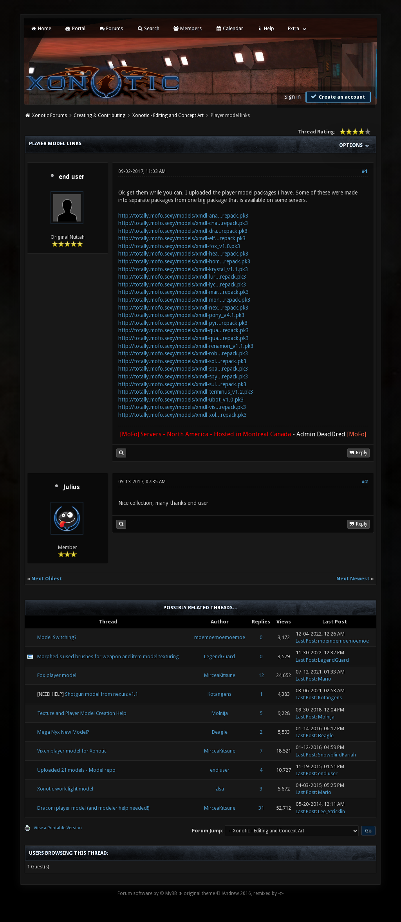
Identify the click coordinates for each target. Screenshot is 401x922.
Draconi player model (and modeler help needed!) (93, 808)
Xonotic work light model (65, 789)
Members (187, 28)
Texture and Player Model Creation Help (81, 713)
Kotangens (219, 694)
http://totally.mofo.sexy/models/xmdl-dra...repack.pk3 (183, 231)
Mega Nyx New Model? (63, 732)
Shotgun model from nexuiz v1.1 (101, 694)
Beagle (220, 732)
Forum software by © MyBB (147, 893)
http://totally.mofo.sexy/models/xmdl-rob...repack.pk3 (183, 353)
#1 (364, 171)
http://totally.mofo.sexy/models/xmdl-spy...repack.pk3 (183, 376)
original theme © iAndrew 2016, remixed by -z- (234, 893)
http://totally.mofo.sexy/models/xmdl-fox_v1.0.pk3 (179, 246)
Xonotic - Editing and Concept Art (168, 115)
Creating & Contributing (99, 115)
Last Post (306, 641)
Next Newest (353, 579)
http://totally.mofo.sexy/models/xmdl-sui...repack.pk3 (182, 384)
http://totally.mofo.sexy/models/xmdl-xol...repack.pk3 (182, 415)
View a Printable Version (58, 827)
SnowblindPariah (337, 755)
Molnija (219, 713)
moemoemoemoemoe (219, 637)
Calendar (229, 28)
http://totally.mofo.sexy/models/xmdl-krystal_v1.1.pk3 (183, 269)
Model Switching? (57, 637)
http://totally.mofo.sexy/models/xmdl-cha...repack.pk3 (183, 223)
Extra (293, 28)
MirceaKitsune (219, 675)
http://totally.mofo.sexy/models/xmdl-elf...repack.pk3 (182, 238)
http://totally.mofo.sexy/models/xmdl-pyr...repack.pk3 (183, 323)
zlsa (219, 789)
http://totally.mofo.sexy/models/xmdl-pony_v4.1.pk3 (181, 315)
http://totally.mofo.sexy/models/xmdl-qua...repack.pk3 (183, 330)
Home (41, 28)
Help (265, 28)
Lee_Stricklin (331, 811)
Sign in (292, 97)
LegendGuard (219, 656)
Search (148, 28)
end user (72, 176)
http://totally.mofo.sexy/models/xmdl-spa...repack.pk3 (183, 369)
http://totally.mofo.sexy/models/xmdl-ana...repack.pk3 (183, 215)
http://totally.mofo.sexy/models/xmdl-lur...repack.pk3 (182, 277)
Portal (75, 28)
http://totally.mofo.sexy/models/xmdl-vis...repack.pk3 (182, 407)
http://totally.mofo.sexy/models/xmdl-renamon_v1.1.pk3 (186, 346)
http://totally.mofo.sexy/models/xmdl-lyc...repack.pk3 (182, 284)
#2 (364, 481)
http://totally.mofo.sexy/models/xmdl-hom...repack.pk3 (184, 261)
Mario (324, 679)
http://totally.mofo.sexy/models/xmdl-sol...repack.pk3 (182, 361)
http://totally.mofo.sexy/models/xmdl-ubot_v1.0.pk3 (181, 399)
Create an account (337, 97)
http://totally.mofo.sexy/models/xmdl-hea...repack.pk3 (183, 253)
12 (261, 675)
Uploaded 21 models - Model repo (76, 770)
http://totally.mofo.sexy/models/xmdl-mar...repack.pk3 (183, 292)
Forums (111, 28)
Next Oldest (46, 579)
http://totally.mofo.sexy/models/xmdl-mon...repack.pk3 (184, 300)
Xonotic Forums (49, 115)
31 (261, 808)
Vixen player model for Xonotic (72, 751)
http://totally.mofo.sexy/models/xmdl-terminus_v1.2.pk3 (185, 392)
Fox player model (56, 675)
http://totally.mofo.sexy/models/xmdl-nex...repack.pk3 (183, 307)
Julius (71, 487)
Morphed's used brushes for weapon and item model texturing (108, 656)
